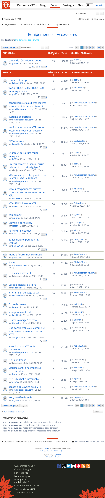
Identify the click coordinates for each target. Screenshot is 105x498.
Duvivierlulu (18, 295)
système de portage (20, 116)
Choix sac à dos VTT (20, 273)
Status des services (24, 492)
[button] (77, 47)
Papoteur (78, 311)
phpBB (46, 448)
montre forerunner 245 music (25, 254)
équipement (15, 214)
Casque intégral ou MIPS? (23, 284)
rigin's (15, 382)
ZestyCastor (79, 140)
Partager (68, 5)
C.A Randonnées (19, 265)
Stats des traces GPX (24, 489)
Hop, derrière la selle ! (21, 397)
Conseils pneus (17, 304)
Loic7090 (16, 315)
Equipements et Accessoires (52, 34)
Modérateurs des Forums (27, 39)
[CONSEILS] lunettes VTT (22, 203)
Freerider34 (17, 144)
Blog (43, 5)
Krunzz (15, 374)
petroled (78, 304)
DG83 (76, 60)
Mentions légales (23, 476)
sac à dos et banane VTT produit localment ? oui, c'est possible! (27, 129)
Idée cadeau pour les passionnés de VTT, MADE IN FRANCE (27, 176)
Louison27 (17, 287)
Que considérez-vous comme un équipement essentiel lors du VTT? (27, 331)
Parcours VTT (26, 5)
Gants (12, 262)
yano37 (15, 63)
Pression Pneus (17, 360)
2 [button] (84, 47)
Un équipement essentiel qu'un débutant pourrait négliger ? (26, 165)
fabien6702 (79, 345)
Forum (55, 5)
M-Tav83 (16, 198)
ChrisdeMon (79, 262)
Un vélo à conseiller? (20, 222)
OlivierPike (79, 203)
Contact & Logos (22, 469)
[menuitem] (17, 19)
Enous (15, 307)
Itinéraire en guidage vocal (24, 292)
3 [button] (87, 47)
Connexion (99, 5)
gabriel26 (16, 257)
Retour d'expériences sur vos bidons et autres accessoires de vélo (27, 192)
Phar (76, 230)
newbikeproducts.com (22, 109)
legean (15, 225)
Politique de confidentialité (21, 480)
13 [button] (99, 47)
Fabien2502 (17, 83)
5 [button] (93, 47)
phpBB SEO (57, 455)
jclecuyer (78, 222)
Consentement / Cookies (26, 485)
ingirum (16, 400)
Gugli (14, 233)
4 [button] (90, 47)
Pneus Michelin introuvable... (25, 379)
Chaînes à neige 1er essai (23, 320)
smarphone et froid (20, 312)
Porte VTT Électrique (20, 230)
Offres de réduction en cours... (26, 60)
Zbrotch (16, 323)
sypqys (15, 217)
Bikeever (78, 367)
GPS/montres (16, 141)
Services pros (21, 473)
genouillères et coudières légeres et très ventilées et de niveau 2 (27, 104)
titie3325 (16, 206)
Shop (81, 5)
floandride (79, 87)
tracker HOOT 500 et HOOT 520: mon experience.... (26, 89)
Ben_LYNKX (17, 245)
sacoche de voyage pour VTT (25, 386)
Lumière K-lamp (18, 80)
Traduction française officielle (49, 451)
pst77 (76, 79)
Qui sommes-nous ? (24, 466)
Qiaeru (63, 451)
